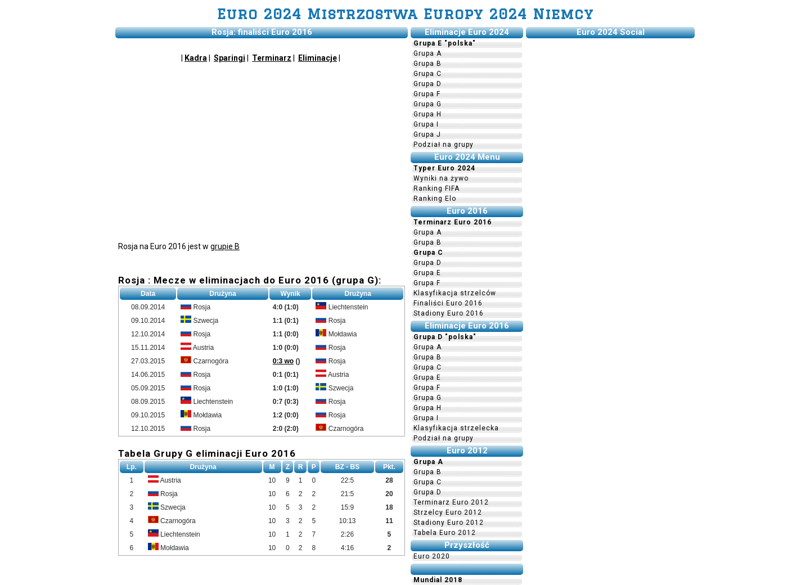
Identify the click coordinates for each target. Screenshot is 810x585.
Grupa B (427, 64)
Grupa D (427, 84)
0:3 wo (283, 361)
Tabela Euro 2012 (444, 533)
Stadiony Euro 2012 (448, 522)
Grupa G (427, 104)
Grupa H (427, 114)
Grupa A (427, 53)
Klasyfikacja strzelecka (456, 428)
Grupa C (427, 74)
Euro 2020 (431, 556)
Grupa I (426, 124)
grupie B (225, 246)
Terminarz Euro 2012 (451, 502)
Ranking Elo (434, 198)
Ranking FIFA (436, 188)
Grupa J (427, 134)
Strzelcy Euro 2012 (447, 512)
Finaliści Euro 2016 (448, 303)
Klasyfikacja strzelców (454, 293)
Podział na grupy (443, 144)
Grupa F (426, 94)
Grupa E (427, 273)
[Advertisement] (261, 151)
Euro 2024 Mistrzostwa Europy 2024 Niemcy (405, 14)
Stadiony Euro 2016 (448, 313)
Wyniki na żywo (441, 178)
